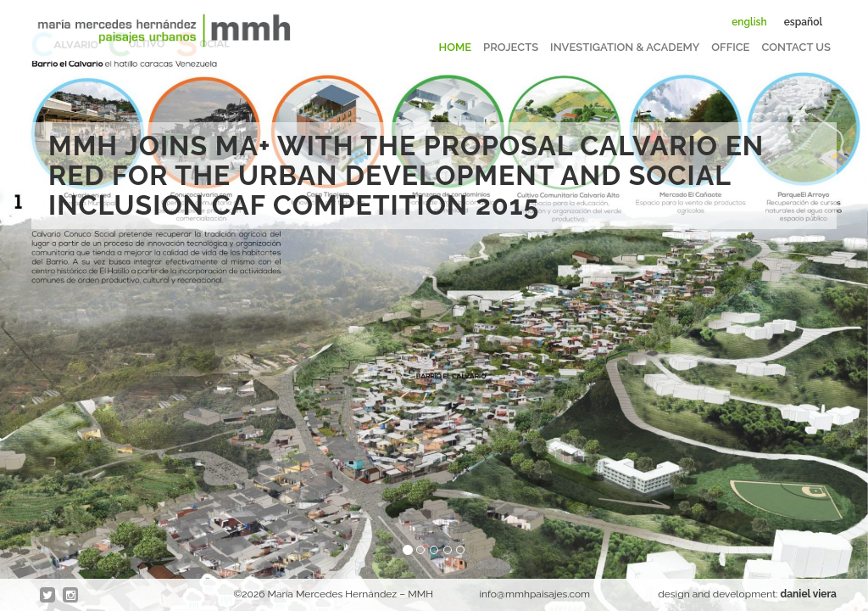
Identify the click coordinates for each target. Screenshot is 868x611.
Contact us (796, 47)
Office (730, 47)
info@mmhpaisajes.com (534, 594)
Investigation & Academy (624, 47)
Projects (510, 47)
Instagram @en (71, 595)
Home (455, 47)
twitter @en (48, 595)
